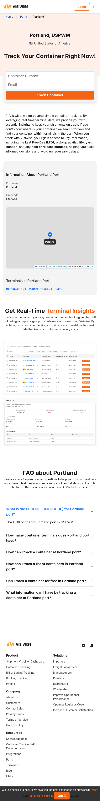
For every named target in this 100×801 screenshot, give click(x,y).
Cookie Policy (15, 725)
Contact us (73, 487)
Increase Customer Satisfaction (73, 710)
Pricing (10, 683)
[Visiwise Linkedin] (91, 645)
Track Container (50, 95)
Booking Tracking (17, 678)
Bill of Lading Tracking (20, 672)
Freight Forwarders (65, 667)
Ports (9, 759)
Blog (9, 770)
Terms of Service (17, 719)
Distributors (60, 683)
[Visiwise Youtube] (84, 645)
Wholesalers (61, 689)
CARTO (89, 266)
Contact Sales (15, 708)
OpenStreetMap (58, 266)
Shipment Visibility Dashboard (25, 661)
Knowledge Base (17, 738)
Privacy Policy (15, 714)
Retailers (58, 678)
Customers (13, 703)
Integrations (13, 754)
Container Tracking (18, 667)
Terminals (12, 765)
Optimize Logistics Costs (69, 704)
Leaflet (40, 266)
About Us (12, 697)
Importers (59, 661)
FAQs (9, 776)
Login (82, 7)
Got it (62, 796)
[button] (50, 235)
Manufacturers (62, 672)
